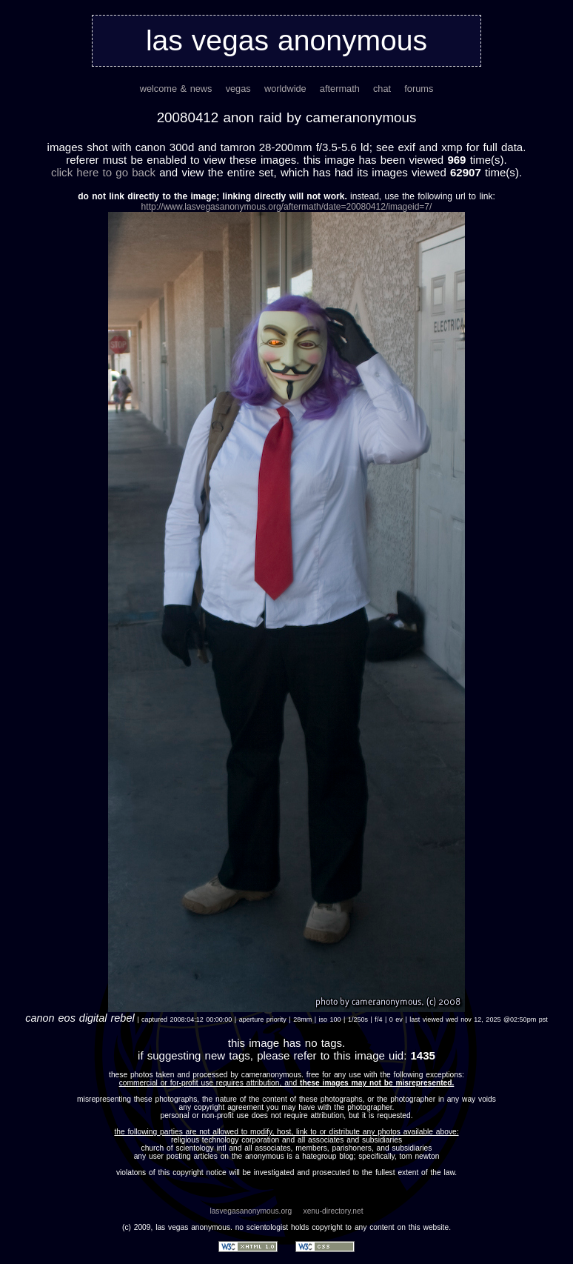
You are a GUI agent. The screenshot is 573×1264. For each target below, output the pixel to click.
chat (382, 88)
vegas (238, 88)
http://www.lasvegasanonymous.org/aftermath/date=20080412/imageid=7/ (286, 207)
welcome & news (176, 88)
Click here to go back (103, 172)
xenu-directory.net (333, 1211)
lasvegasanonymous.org (251, 1211)
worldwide (285, 88)
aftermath (340, 88)
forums (418, 88)
